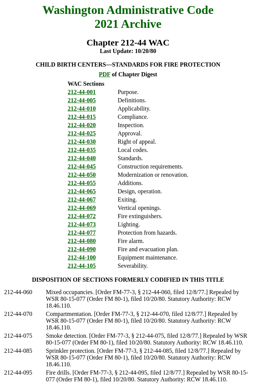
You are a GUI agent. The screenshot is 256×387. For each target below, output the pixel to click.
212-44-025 (82, 133)
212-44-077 (82, 232)
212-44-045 (82, 166)
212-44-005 (82, 100)
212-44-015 (82, 117)
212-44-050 (82, 174)
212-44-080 (82, 241)
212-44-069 (82, 208)
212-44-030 (82, 141)
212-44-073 (82, 224)
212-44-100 (82, 257)
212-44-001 (82, 92)
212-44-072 (82, 216)
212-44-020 (82, 125)
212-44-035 (82, 150)
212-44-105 (82, 266)
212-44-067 (82, 199)
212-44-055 (82, 183)
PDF (105, 74)
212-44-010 (82, 108)
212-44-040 (82, 158)
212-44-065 (82, 191)
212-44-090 (82, 249)
